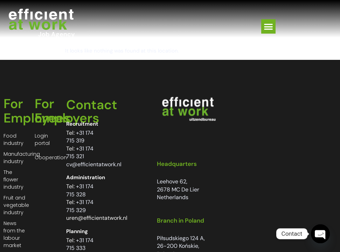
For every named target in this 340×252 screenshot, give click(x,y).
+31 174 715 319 (79, 137)
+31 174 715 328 (79, 190)
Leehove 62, (172, 181)
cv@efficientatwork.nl (94, 164)
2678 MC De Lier (178, 189)
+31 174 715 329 (79, 206)
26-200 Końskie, (178, 246)
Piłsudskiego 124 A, (181, 238)
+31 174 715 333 (79, 244)
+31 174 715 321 (79, 152)
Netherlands (172, 197)
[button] (268, 26)
